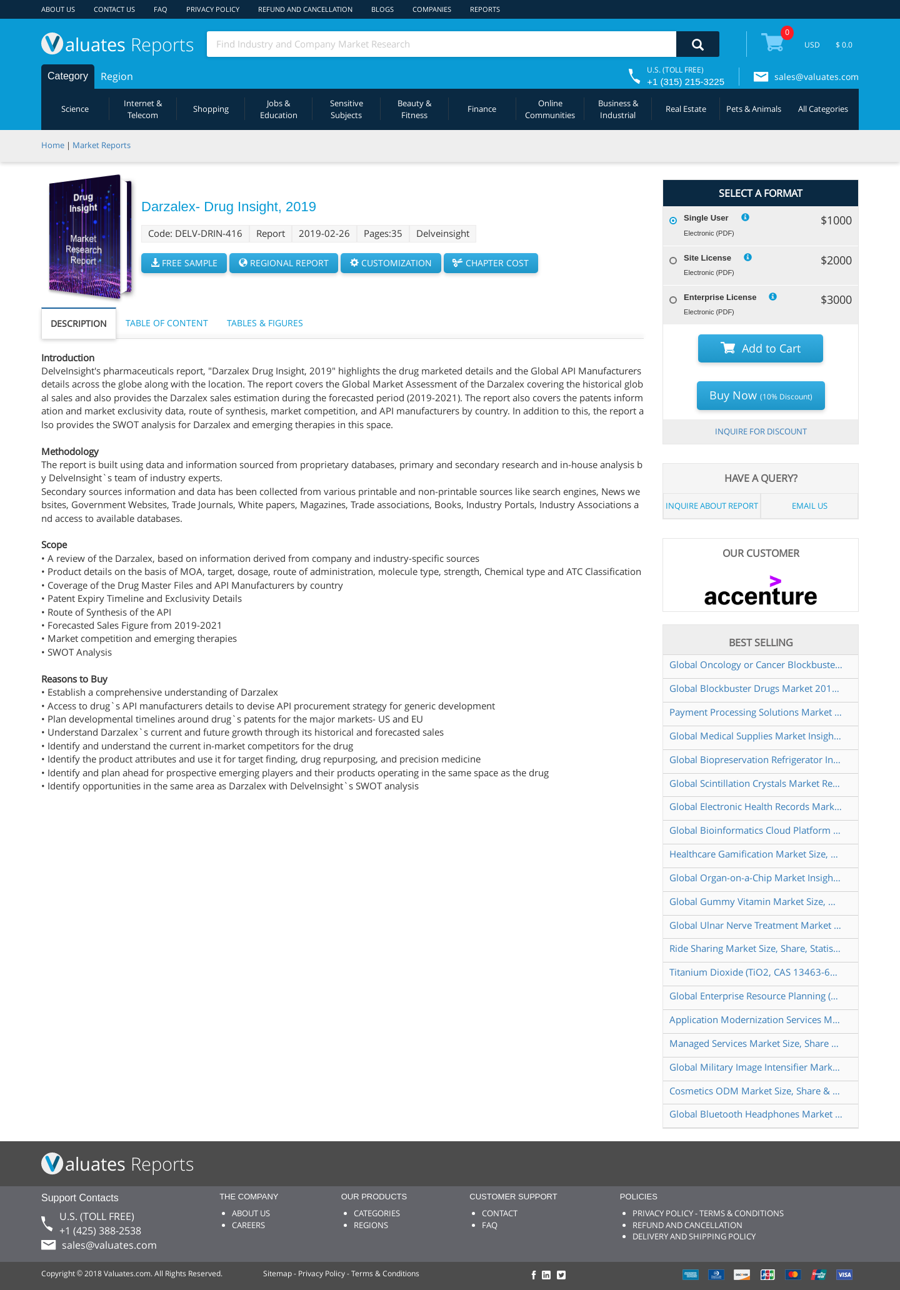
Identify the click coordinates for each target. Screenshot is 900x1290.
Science (75, 108)
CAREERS (248, 1225)
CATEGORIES (377, 1213)
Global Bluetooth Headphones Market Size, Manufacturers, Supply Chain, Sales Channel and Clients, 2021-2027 (755, 1114)
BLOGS (382, 9)
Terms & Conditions (385, 1273)
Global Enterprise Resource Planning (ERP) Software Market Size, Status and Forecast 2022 (755, 995)
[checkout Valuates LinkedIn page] (549, 1275)
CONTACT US (114, 9)
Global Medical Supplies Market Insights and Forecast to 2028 (755, 735)
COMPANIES (431, 9)
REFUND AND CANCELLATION (305, 9)
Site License (707, 257)
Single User (706, 217)
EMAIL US (810, 505)
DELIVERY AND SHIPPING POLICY (694, 1236)
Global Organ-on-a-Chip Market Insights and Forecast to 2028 (755, 877)
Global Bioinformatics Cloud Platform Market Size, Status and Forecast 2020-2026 (755, 830)
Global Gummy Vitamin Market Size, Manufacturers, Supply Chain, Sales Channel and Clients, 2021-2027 (755, 901)
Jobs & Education (279, 109)
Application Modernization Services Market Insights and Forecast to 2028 (755, 1019)
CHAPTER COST (491, 263)
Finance (482, 108)
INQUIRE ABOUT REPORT (712, 505)
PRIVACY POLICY (212, 9)
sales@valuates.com (816, 76)
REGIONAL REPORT (284, 263)
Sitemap (277, 1273)
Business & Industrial (618, 109)
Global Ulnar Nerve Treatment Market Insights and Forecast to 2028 (755, 925)
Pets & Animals (753, 108)
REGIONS (371, 1225)
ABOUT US (58, 9)
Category (68, 76)
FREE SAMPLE (184, 263)
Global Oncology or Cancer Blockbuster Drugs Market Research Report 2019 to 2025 (755, 664)
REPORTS (485, 9)
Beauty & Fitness (414, 109)
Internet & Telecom (143, 109)
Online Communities (550, 109)
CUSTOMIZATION (391, 263)
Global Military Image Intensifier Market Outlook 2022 (755, 1067)
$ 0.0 (844, 44)
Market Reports (101, 145)
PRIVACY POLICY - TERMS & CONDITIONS (708, 1213)
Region (117, 76)
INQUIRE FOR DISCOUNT (761, 431)
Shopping (211, 108)
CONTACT (500, 1213)
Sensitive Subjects (346, 109)
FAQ (161, 9)
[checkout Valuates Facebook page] (535, 1275)
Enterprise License (720, 297)
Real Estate (686, 108)
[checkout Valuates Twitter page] (563, 1275)
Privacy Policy (321, 1273)
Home (52, 145)
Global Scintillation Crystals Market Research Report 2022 (755, 783)
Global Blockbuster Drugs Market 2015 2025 (755, 688)
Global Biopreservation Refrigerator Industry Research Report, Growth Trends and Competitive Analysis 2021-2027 (755, 759)
